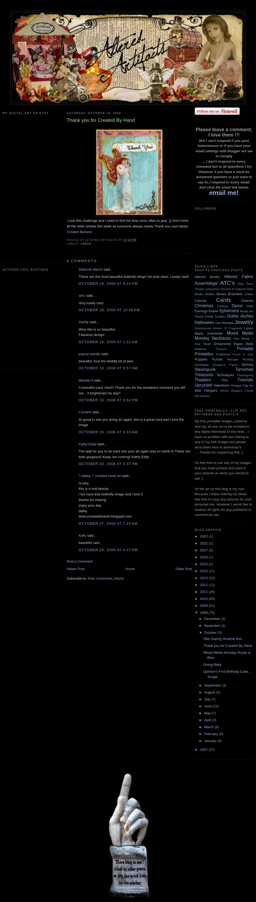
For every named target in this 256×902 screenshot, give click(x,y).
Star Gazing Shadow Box (222, 639)
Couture (222, 306)
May (208, 713)
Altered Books (207, 277)
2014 (204, 571)
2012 (204, 585)
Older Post (184, 569)
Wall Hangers (206, 390)
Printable (245, 348)
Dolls (249, 306)
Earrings (201, 311)
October (211, 633)
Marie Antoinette (209, 333)
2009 (204, 606)
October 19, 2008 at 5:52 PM (108, 400)
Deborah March (91, 269)
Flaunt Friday (204, 316)
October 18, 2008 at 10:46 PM (109, 310)
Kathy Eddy (88, 444)
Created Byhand (79, 232)
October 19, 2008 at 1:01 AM (108, 342)
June (208, 706)
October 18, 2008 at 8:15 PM (108, 284)
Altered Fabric (238, 276)
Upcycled (203, 385)
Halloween (204, 322)
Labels (248, 328)
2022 (204, 543)
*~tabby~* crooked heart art (100, 476)
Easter (214, 311)
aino (82, 296)
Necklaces (221, 338)
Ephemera (229, 310)
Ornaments (222, 344)
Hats (218, 323)
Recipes (232, 359)
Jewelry (243, 322)
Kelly (82, 536)
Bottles (210, 294)
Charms (247, 301)
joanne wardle (89, 354)
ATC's (227, 283)
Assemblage (206, 283)
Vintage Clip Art (242, 385)
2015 (204, 564)
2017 (204, 550)
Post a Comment (80, 561)
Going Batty (212, 665)
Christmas (204, 305)
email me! (224, 192)
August (210, 692)
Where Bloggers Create (236, 390)
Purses (217, 359)
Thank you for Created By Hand (227, 646)
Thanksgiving (245, 375)
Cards (86, 243)
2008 (204, 613)
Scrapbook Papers (225, 364)
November (212, 626)
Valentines (221, 385)
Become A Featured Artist (237, 289)
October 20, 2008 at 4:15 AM (108, 432)
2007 (204, 750)
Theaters (203, 380)
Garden (220, 316)
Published (223, 354)
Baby (241, 283)
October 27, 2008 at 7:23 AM (108, 524)
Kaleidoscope (203, 328)
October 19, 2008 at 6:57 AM (108, 368)
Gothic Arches (240, 316)
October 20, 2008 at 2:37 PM (108, 464)
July (207, 699)
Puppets (201, 359)
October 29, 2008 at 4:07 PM (108, 550)
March (209, 727)
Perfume (222, 349)
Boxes (221, 294)
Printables (204, 354)
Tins (224, 380)
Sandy (84, 322)
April (208, 720)
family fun (246, 311)
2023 (204, 536)
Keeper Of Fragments (227, 328)
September (213, 685)
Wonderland (202, 396)
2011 (204, 592)
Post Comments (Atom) (106, 578)
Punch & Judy (243, 354)
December (212, 619)
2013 (204, 578)
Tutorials (245, 380)
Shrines (247, 365)
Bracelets (235, 294)
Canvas (200, 301)
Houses (228, 323)
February (211, 734)
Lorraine (85, 412)
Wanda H (86, 380)
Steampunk (205, 369)
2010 (204, 599)
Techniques (225, 375)
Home (130, 569)
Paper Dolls (243, 344)
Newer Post (76, 569)
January (211, 741)
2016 (204, 557)
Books (199, 294)
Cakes (249, 294)
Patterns (200, 349)
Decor (237, 305)
